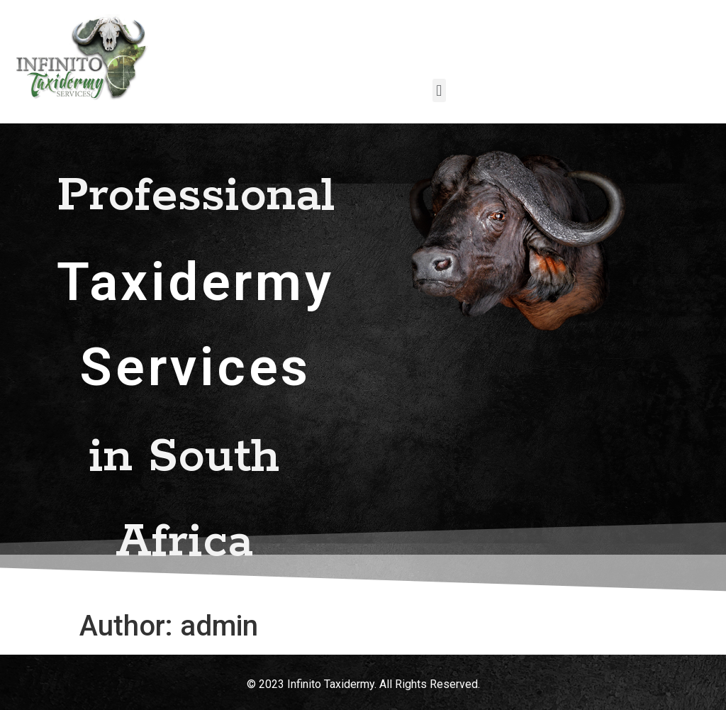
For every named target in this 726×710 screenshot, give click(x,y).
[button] (439, 90)
